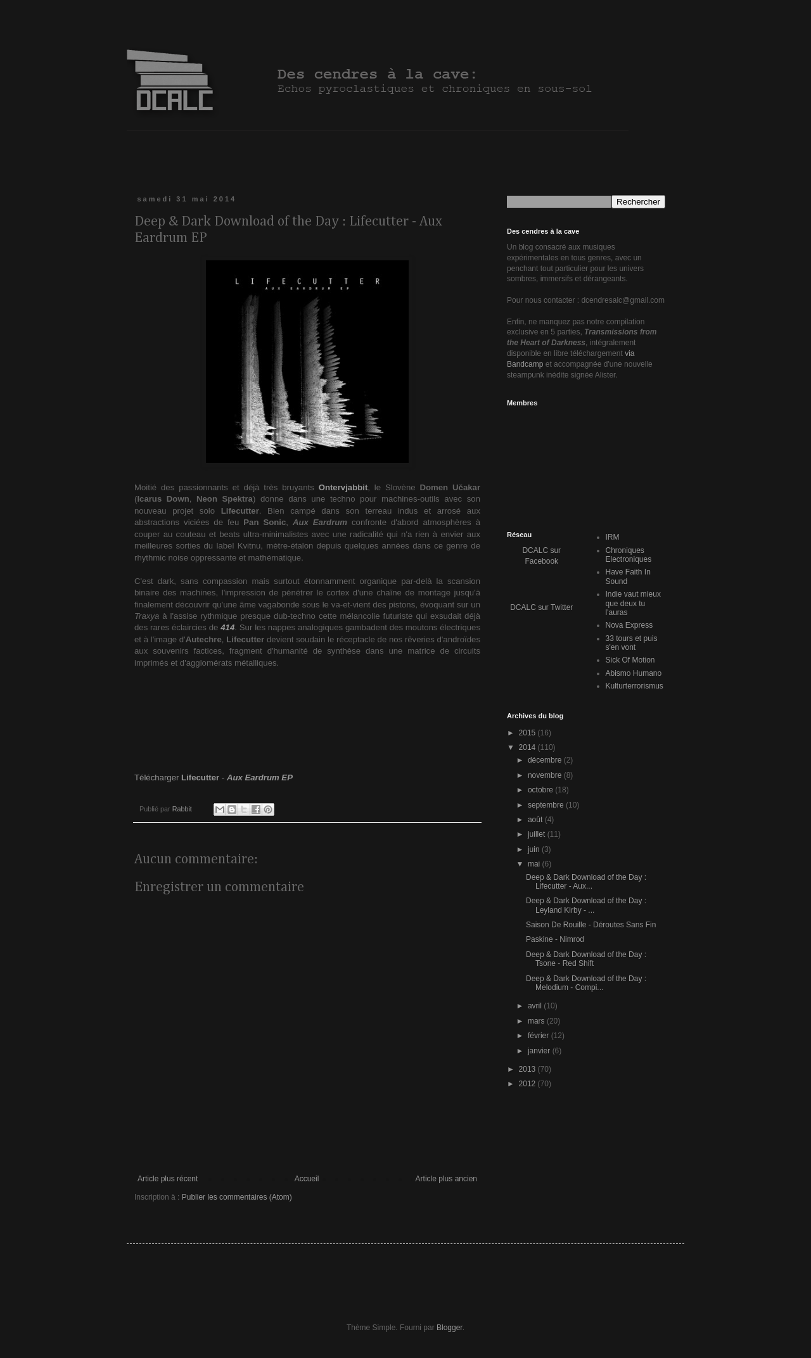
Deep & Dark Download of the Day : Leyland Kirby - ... (586, 905)
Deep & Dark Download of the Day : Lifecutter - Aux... (586, 882)
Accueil (307, 1178)
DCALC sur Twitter (541, 607)
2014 (528, 747)
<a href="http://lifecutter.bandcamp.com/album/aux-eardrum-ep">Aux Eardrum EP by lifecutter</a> (307, 719)
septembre (547, 805)
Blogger (450, 1327)
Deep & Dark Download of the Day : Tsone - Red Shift (586, 959)
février (539, 1035)
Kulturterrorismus (634, 686)
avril (536, 1005)
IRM (613, 537)
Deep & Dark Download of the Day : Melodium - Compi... (586, 983)
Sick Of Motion (630, 660)
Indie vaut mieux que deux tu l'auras (633, 603)
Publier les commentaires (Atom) (237, 1197)
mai (535, 864)
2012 (528, 1083)
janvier (540, 1050)
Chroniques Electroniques (629, 555)
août (536, 819)
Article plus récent (167, 1178)
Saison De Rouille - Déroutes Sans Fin (591, 924)
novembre (546, 775)
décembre (546, 760)
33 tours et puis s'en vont (632, 643)
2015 (528, 732)
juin (535, 849)
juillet (537, 834)
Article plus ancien (446, 1178)
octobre (541, 789)
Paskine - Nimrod (555, 939)
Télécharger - (213, 777)
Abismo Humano (634, 673)
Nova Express (629, 625)
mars (537, 1021)
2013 (528, 1069)
